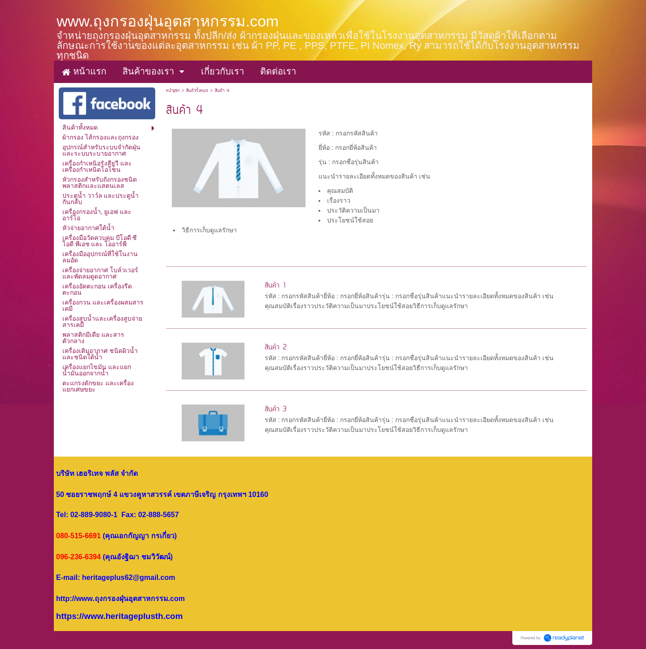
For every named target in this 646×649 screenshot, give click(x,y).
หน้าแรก (172, 90)
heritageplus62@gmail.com (128, 577)
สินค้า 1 (276, 285)
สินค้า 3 (276, 409)
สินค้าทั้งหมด (197, 90)
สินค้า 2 (276, 347)
